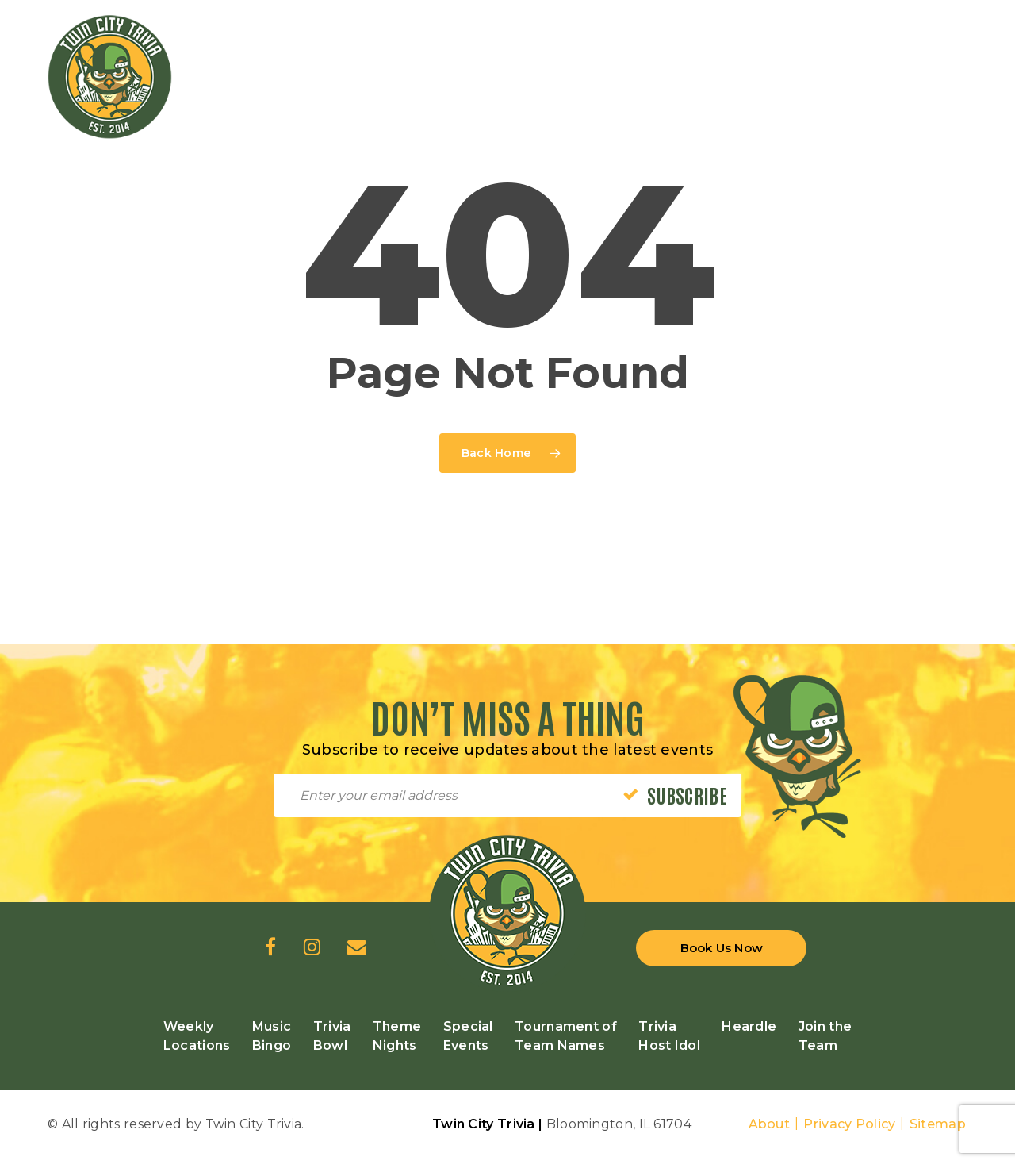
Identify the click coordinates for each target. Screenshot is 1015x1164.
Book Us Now (721, 947)
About (770, 1123)
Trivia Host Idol (669, 1036)
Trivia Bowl (332, 1036)
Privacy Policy (849, 1123)
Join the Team (825, 1036)
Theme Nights (397, 1036)
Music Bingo (272, 1036)
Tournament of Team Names (566, 1036)
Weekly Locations (197, 1036)
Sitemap (938, 1123)
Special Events (468, 1036)
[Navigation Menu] (958, 70)
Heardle (749, 1026)
